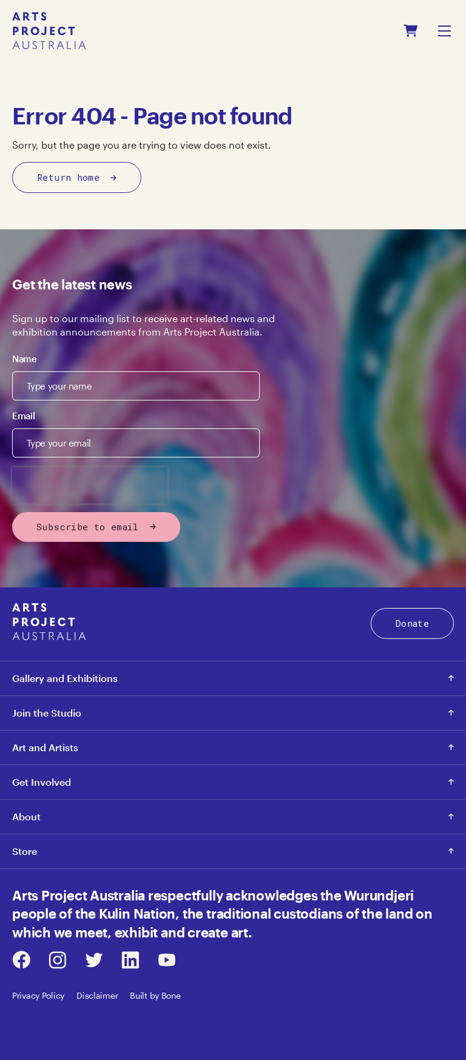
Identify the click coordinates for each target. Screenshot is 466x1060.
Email (23, 415)
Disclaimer (97, 995)
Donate (412, 623)
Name (24, 358)
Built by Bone (155, 995)
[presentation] (89, 485)
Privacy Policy (38, 995)
